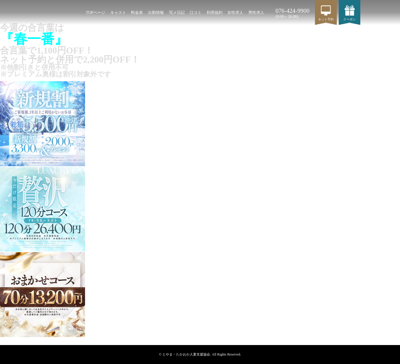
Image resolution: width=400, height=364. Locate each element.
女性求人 (235, 12)
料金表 (137, 12)
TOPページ (95, 12)
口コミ (196, 12)
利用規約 (215, 12)
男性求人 (256, 12)
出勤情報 (156, 12)
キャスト (118, 12)
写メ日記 (177, 12)
